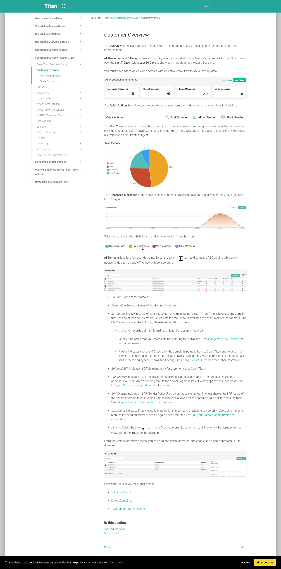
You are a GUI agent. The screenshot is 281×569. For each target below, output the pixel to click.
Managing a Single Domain (58, 161)
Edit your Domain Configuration (131, 385)
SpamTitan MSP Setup (58, 33)
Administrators (59, 149)
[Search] (219, 6)
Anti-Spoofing (59, 98)
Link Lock (59, 127)
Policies (59, 138)
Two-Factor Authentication (59, 155)
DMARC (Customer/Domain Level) (59, 115)
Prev (107, 547)
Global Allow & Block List (59, 110)
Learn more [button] (116, 562)
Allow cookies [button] (264, 562)
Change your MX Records (223, 339)
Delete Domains (48, 81)
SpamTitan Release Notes (58, 26)
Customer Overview (59, 70)
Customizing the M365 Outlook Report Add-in (58, 171)
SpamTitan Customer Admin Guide (58, 57)
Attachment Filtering (59, 104)
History (59, 87)
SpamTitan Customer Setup (58, 49)
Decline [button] (245, 562)
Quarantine (59, 93)
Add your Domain (122, 492)
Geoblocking (59, 121)
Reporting (59, 144)
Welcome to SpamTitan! (58, 18)
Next (243, 547)
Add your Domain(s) (51, 75)
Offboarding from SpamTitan (51, 181)
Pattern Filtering (59, 132)
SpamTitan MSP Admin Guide (58, 41)
